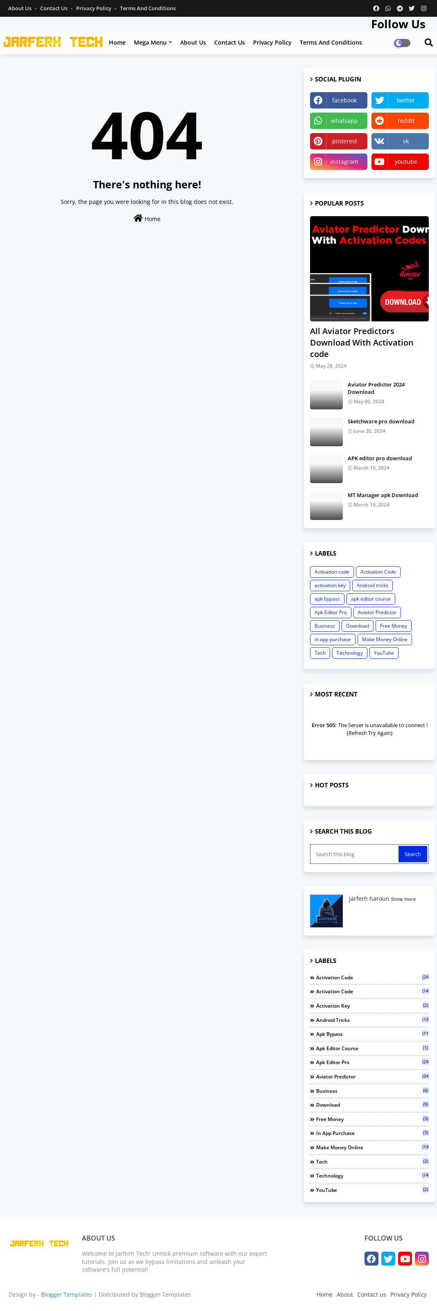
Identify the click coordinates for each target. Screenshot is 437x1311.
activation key (330, 585)
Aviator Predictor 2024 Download (376, 388)
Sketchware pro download (381, 421)
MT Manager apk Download (383, 495)
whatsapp (344, 120)
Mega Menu (150, 42)
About (345, 1294)
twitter (406, 100)
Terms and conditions (331, 42)
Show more (403, 899)
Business (325, 625)
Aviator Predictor (377, 612)
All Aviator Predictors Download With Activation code (362, 342)
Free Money (393, 625)
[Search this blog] (355, 854)
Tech (320, 652)
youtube (406, 161)
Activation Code (378, 571)
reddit (406, 120)
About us (193, 42)
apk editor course (371, 598)
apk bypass (327, 598)
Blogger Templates (66, 1294)
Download (357, 625)
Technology (350, 652)
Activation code (332, 571)
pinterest (344, 141)
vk (406, 141)
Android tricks (372, 585)
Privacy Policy (94, 8)
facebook (344, 100)
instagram (344, 161)
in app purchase (333, 639)
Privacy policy (272, 42)
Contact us (54, 8)
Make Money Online (385, 639)
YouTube (384, 652)
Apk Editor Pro (331, 612)
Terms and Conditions (148, 8)
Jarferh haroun (369, 898)
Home (117, 42)
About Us (20, 8)
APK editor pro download (380, 458)
